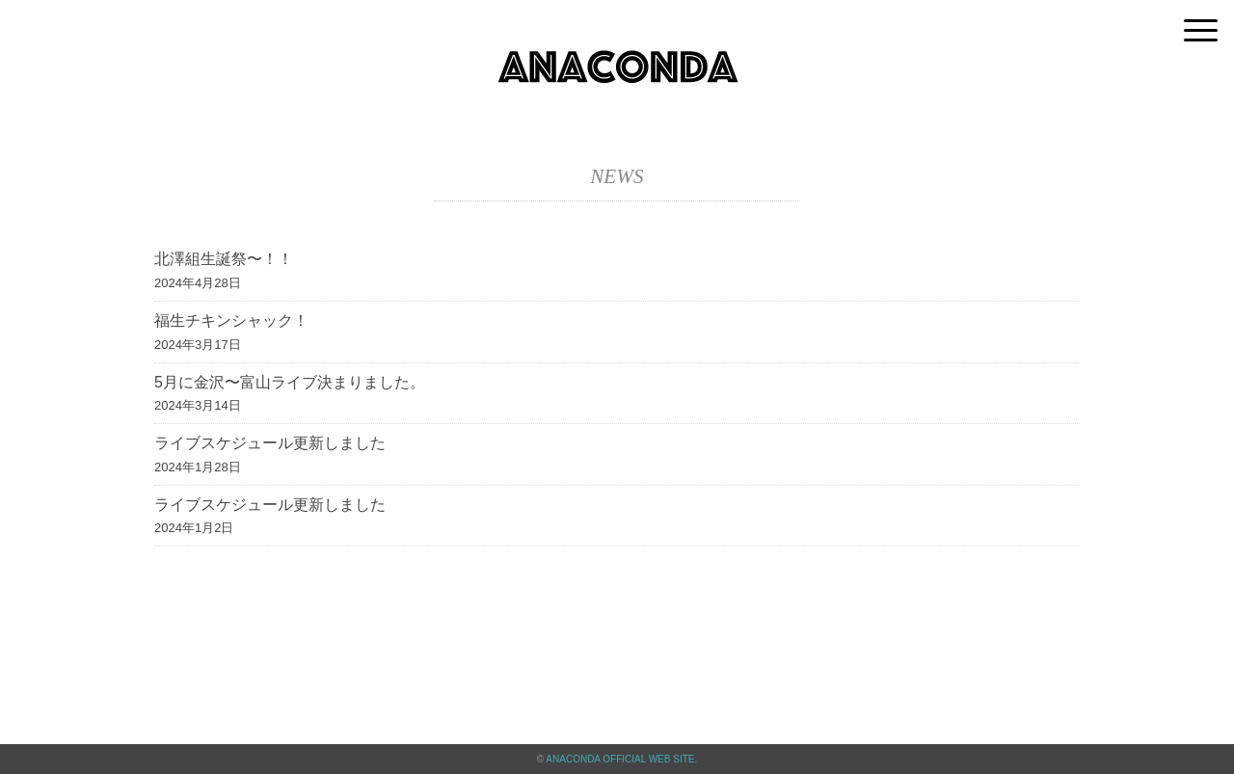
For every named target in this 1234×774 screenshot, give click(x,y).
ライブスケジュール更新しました (270, 443)
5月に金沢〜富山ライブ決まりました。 (289, 382)
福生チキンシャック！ (231, 320)
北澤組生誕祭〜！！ (223, 259)
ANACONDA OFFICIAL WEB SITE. (621, 759)
